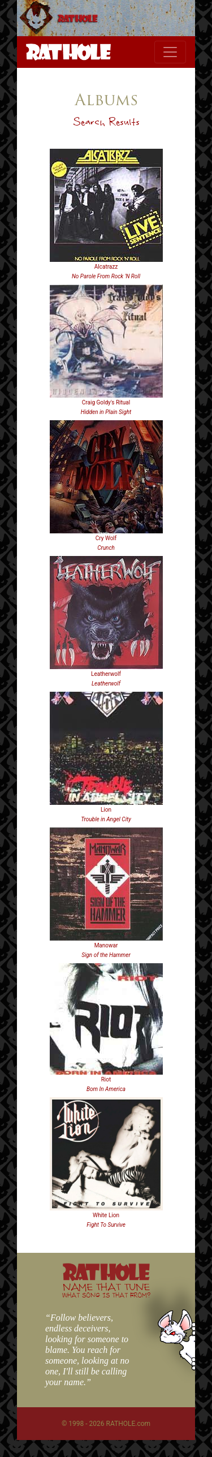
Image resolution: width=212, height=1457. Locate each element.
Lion (106, 810)
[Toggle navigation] (170, 52)
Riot (106, 1079)
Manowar (106, 945)
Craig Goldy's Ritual (106, 402)
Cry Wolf (106, 538)
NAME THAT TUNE (106, 1290)
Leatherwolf (106, 674)
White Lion (106, 1215)
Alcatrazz (106, 267)
